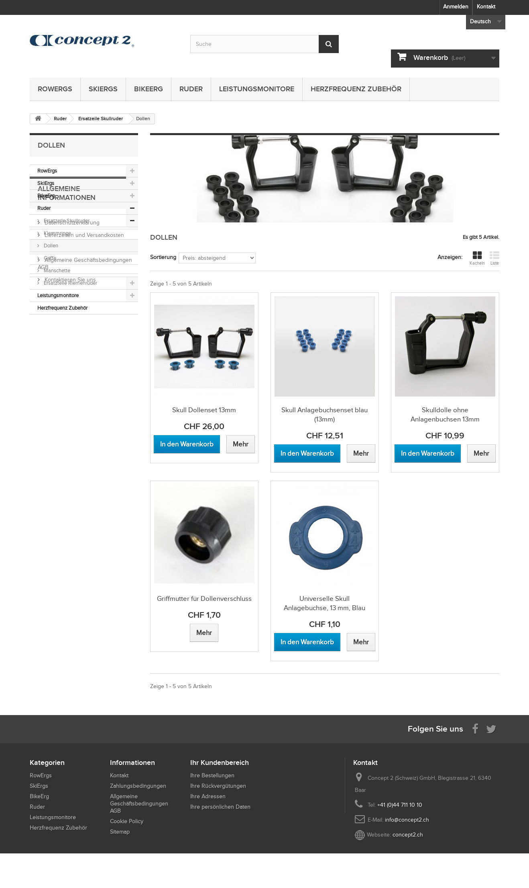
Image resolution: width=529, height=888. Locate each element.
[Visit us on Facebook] (475, 728)
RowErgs (55, 89)
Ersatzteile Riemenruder (70, 283)
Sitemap (120, 832)
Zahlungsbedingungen (72, 394)
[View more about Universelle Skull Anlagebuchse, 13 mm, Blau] (361, 642)
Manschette (56, 270)
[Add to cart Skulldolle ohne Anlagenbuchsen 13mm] (428, 453)
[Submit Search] (329, 44)
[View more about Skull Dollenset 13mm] (240, 444)
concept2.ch (408, 835)
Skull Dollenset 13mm (204, 410)
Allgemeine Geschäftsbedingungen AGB (139, 803)
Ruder (191, 89)
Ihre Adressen (208, 796)
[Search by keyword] (264, 44)
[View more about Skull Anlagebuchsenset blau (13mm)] (361, 453)
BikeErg (148, 89)
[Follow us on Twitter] (491, 728)
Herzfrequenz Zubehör (356, 89)
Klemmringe (57, 233)
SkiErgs (103, 89)
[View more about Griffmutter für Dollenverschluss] (204, 633)
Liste (494, 258)
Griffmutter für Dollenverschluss (204, 598)
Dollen (50, 246)
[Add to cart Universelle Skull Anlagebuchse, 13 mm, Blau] (307, 642)
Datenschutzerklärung (71, 369)
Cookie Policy (126, 821)
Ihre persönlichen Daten (220, 807)
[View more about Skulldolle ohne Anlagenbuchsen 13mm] (481, 453)
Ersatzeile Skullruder (66, 221)
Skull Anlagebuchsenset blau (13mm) (324, 414)
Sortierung (163, 257)
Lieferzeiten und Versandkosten (83, 382)
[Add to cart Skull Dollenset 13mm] (187, 444)
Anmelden (455, 7)
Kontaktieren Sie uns (69, 426)
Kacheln (477, 258)
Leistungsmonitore (256, 89)
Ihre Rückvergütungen (218, 786)
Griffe (49, 258)
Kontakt (486, 7)
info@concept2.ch (407, 820)
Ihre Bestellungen (212, 776)
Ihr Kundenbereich (219, 762)
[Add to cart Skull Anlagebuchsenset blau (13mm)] (307, 453)
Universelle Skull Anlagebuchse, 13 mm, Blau (324, 603)
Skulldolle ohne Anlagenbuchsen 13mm (445, 414)
